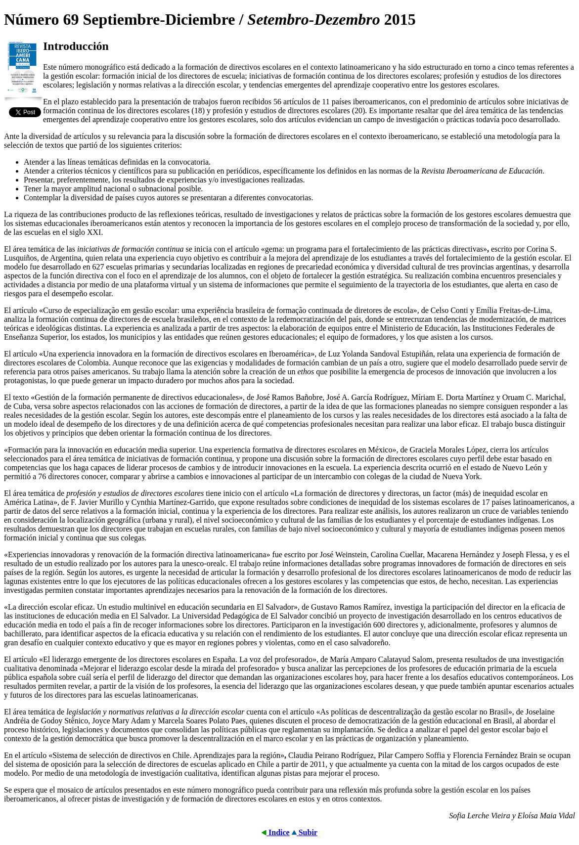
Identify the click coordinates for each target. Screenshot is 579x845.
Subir (304, 832)
